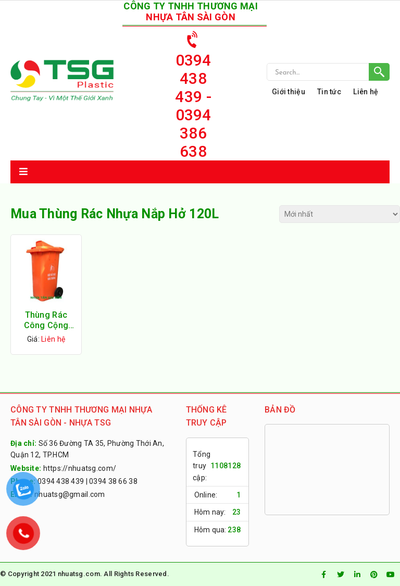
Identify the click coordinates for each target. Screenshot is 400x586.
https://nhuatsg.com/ (80, 468)
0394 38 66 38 (113, 481)
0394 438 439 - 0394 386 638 (193, 92)
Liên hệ (365, 92)
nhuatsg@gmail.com (69, 494)
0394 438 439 (61, 481)
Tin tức (329, 92)
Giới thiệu (288, 92)
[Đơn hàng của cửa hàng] (339, 214)
